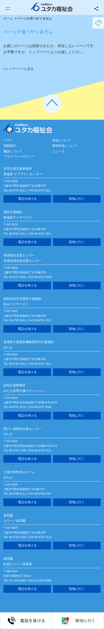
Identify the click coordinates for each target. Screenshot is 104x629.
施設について (12, 151)
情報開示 (9, 146)
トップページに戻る (19, 69)
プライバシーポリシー (19, 156)
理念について (61, 140)
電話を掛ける (27, 198)
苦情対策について (64, 146)
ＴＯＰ (8, 140)
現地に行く (77, 198)
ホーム (8, 18)
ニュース (58, 151)
